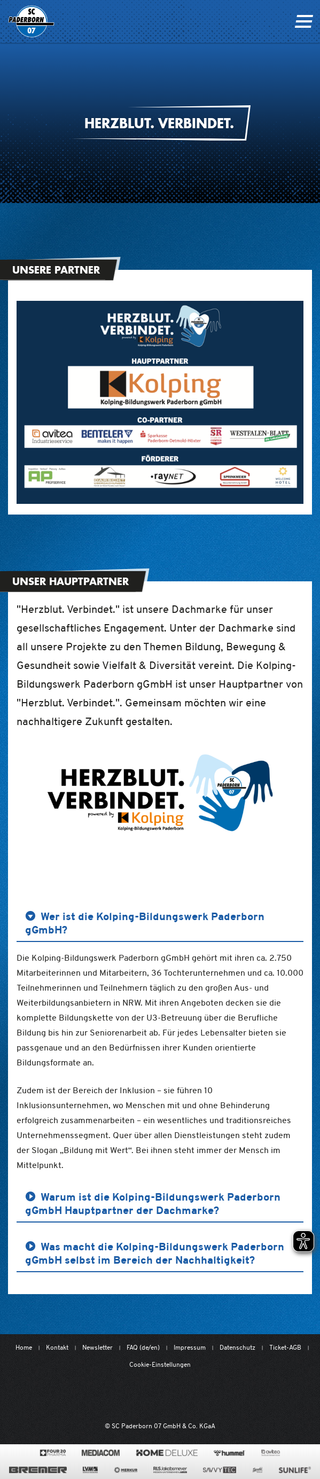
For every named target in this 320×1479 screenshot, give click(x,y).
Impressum (190, 1347)
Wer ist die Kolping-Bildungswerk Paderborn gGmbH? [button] (144, 923)
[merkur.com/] (126, 1469)
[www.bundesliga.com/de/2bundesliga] (214, 1396)
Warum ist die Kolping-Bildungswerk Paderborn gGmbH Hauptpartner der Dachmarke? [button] (152, 1203)
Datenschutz (237, 1347)
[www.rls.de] (170, 1469)
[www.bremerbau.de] (37, 1469)
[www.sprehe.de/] (257, 1469)
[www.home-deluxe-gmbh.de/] (167, 1452)
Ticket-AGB (285, 1347)
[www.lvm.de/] (90, 1469)
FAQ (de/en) (143, 1347)
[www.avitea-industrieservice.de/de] (270, 1452)
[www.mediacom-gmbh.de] (101, 1452)
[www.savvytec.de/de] (219, 1469)
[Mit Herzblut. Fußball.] (103, 1396)
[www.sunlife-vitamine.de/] (295, 1469)
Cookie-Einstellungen (160, 1364)
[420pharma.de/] (53, 1452)
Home (23, 1347)
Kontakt (57, 1347)
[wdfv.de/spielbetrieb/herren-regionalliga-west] (271, 1396)
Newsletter (97, 1347)
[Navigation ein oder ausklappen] (303, 21)
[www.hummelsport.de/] (229, 1452)
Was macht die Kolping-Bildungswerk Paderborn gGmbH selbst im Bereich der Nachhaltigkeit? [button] (154, 1253)
